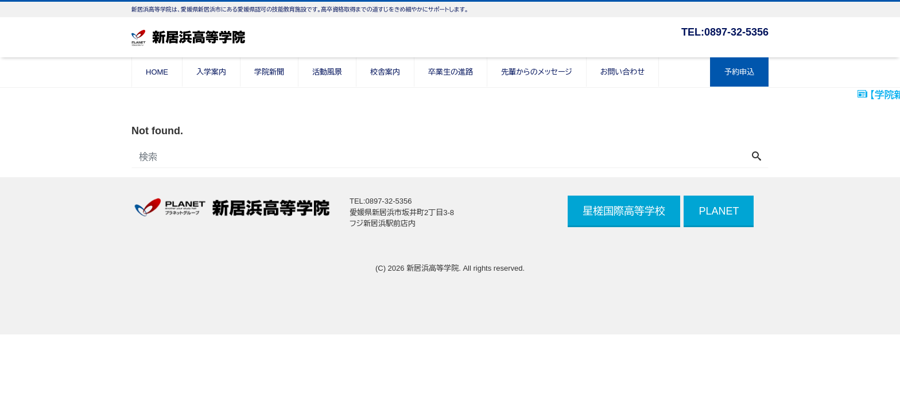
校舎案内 (385, 72)
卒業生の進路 (450, 72)
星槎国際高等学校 (624, 211)
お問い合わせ (622, 72)
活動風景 (327, 72)
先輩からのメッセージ (536, 72)
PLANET (719, 211)
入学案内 (211, 72)
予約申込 (739, 72)
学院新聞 (269, 72)
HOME (157, 72)
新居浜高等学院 (432, 268)
